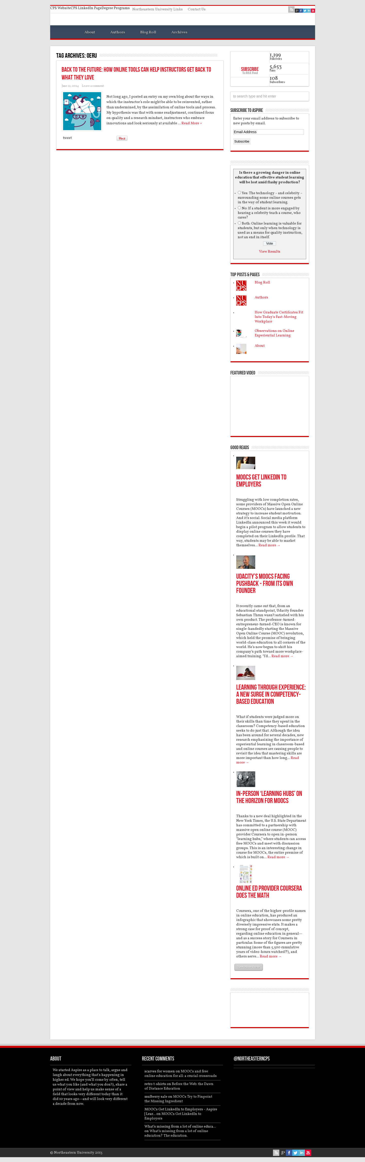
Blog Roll (148, 32)
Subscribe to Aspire (246, 110)
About (89, 32)
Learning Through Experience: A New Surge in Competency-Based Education (271, 694)
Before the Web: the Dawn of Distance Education (178, 1086)
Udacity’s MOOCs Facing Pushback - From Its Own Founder (264, 583)
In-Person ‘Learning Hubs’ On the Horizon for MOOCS (269, 797)
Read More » (191, 123)
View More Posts (248, 967)
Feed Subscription (222, 55)
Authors (117, 32)
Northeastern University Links (157, 9)
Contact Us (197, 9)
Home (65, 33)
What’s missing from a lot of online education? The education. (176, 1133)
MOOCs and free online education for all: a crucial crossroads (180, 1073)
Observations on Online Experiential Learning (274, 333)
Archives (179, 32)
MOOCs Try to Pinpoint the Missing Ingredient (178, 1099)
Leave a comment (93, 86)
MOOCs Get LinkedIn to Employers (261, 481)
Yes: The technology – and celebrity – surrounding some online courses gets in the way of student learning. (270, 198)
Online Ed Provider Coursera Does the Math (269, 892)
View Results (269, 251)
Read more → (270, 545)
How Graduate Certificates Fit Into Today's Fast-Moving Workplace (279, 317)
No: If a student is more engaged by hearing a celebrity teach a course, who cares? (269, 213)
